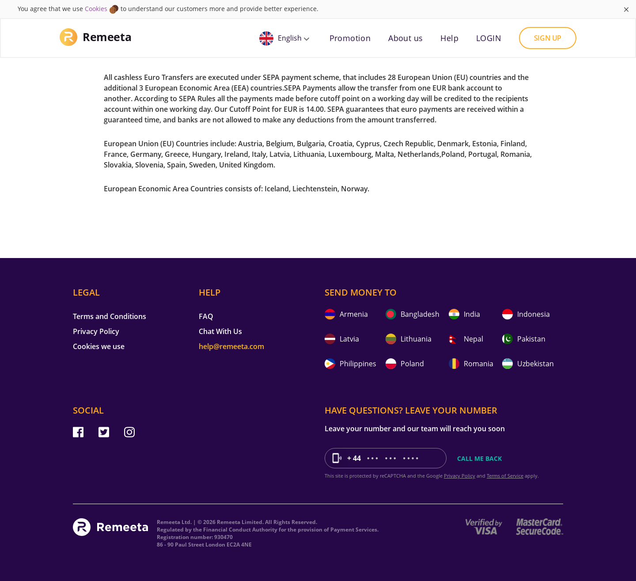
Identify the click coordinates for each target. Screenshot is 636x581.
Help (449, 38)
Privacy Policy (96, 331)
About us (405, 38)
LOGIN (488, 38)
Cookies (96, 8)
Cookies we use (99, 346)
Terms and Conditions (109, 316)
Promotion (350, 38)
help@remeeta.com (231, 346)
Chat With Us (220, 331)
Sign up (547, 38)
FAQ (206, 316)
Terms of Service (505, 475)
